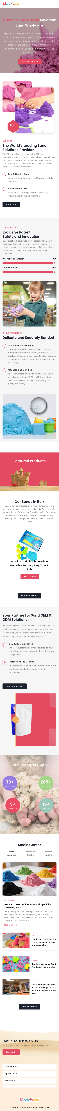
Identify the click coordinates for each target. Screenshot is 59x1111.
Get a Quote (30, 576)
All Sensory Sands (29, 595)
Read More (10, 925)
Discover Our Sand (29, 61)
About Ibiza (11, 204)
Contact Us (11, 1052)
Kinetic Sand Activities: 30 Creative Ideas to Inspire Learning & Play (43, 942)
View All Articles (29, 1006)
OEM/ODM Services (15, 686)
